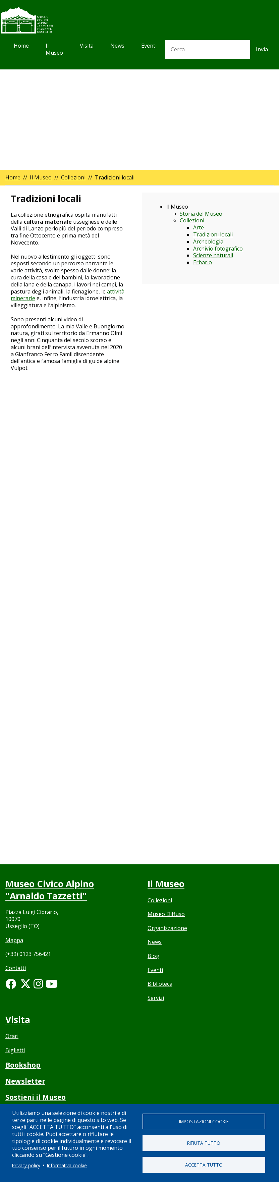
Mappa (14, 940)
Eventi (149, 45)
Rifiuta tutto (203, 1143)
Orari (11, 1036)
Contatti (15, 968)
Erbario (202, 262)
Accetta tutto (204, 1165)
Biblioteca (160, 984)
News (117, 45)
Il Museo (54, 49)
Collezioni (73, 177)
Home (21, 45)
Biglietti (15, 1050)
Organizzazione (167, 928)
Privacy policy (26, 1165)
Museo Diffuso (166, 914)
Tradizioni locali (213, 234)
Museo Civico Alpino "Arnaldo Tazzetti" (50, 890)
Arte (198, 227)
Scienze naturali (213, 255)
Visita (87, 45)
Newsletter (25, 1081)
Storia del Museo (201, 213)
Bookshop (23, 1065)
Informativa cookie (67, 1165)
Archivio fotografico (218, 248)
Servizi (156, 998)
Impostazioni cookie (204, 1121)
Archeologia (208, 241)
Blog (153, 956)
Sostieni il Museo (36, 1097)
